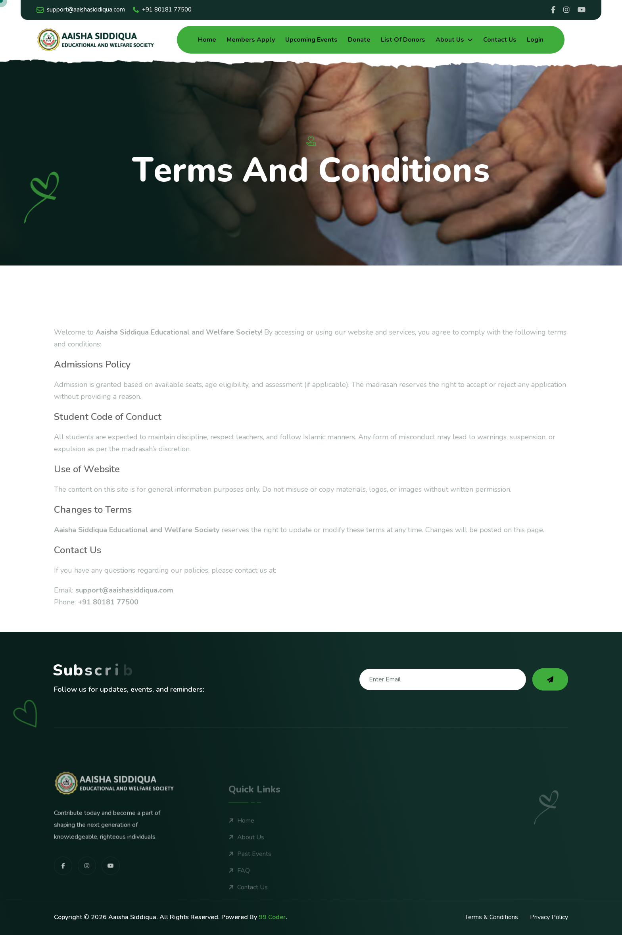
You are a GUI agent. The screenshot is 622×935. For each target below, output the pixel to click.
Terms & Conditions (491, 917)
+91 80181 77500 (162, 9)
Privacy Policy (549, 917)
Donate (359, 39)
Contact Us (499, 39)
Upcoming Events (311, 39)
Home (207, 39)
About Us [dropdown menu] (450, 39)
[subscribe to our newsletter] (550, 679)
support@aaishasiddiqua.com (80, 10)
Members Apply (251, 39)
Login (535, 39)
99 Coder (272, 917)
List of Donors (403, 39)
